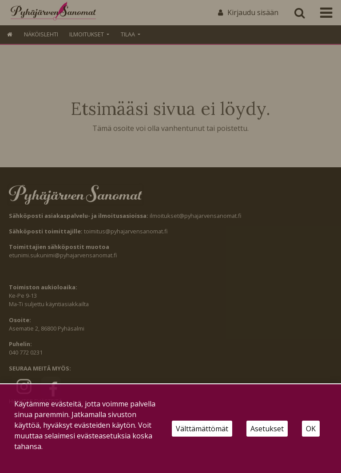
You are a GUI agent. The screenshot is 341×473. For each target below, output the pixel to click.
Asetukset (267, 429)
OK (311, 429)
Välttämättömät (202, 429)
